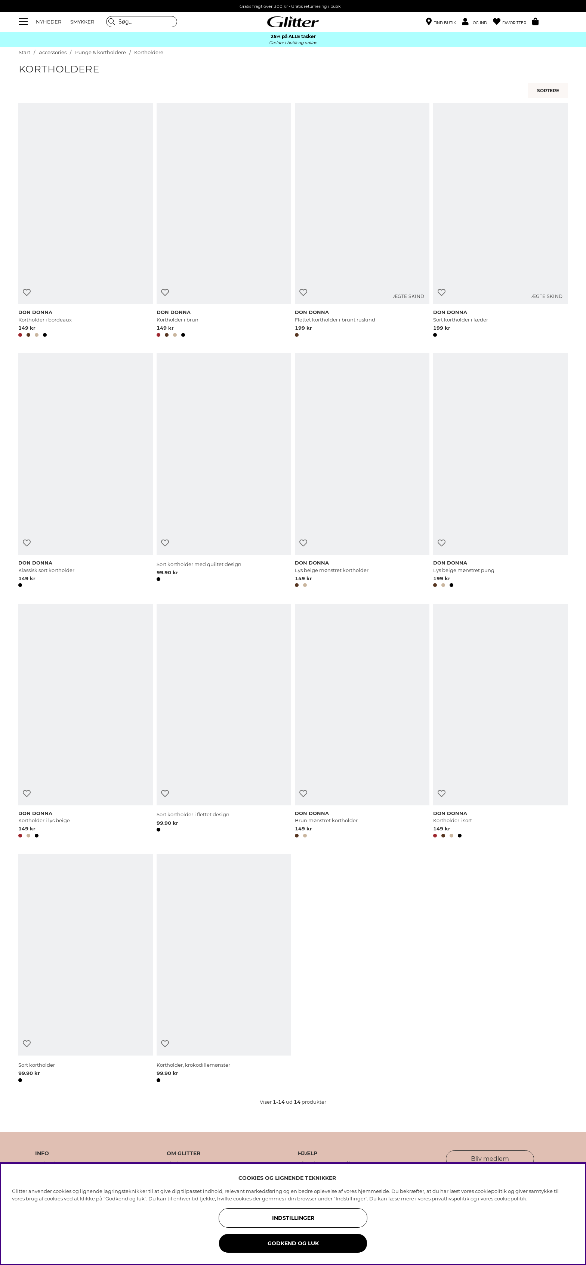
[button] (477, 22)
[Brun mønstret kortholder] (362, 722)
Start (24, 52)
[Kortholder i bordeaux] (85, 221)
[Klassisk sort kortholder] (85, 471)
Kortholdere (148, 52)
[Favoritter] (512, 22)
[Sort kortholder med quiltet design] (224, 471)
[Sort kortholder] (85, 969)
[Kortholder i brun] (224, 221)
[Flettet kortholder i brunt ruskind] (362, 221)
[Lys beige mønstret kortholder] (362, 471)
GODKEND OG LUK (293, 1243)
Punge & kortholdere (100, 52)
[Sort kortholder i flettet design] (224, 722)
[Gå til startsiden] (293, 21)
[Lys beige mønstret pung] (500, 471)
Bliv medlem (490, 1158)
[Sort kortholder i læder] (500, 221)
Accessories (53, 52)
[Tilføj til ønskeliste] (26, 292)
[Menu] (24, 21)
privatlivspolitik (450, 1199)
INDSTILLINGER (293, 1218)
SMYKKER (82, 22)
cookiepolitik (510, 1199)
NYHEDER (48, 22)
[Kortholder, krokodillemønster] (224, 969)
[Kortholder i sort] (500, 722)
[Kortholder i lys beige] (85, 722)
